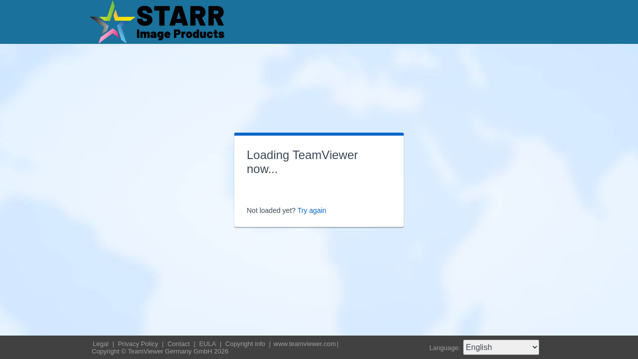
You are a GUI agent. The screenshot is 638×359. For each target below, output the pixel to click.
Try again (312, 210)
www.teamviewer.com (305, 344)
